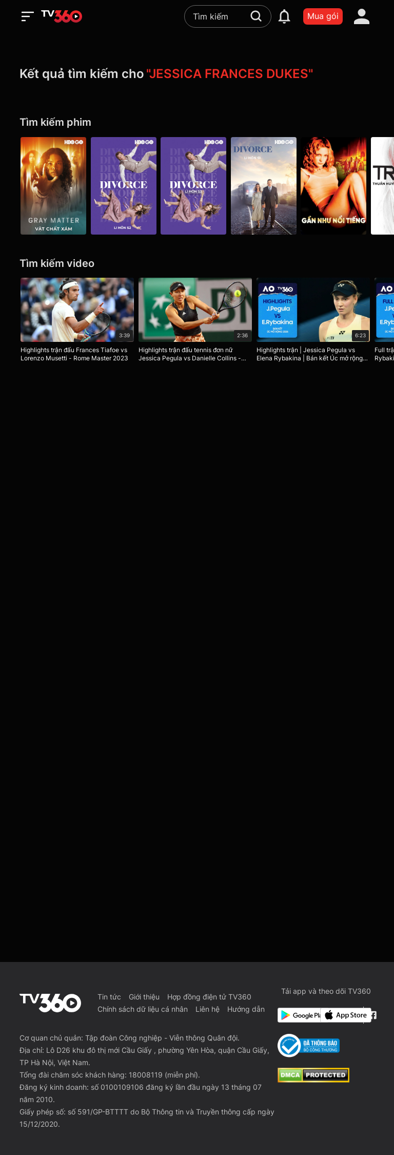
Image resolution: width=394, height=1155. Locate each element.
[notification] (284, 16)
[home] (61, 16)
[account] (362, 16)
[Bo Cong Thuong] (309, 1045)
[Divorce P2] (125, 186)
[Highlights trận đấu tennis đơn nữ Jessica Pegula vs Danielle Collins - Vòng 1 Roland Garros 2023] (196, 322)
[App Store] (339, 1015)
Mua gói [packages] (323, 16)
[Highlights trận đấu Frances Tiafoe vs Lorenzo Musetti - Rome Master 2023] (77, 322)
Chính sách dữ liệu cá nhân (142, 1009)
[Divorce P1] (269, 186)
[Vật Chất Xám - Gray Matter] (53, 186)
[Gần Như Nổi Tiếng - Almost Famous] (340, 186)
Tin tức (109, 996)
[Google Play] (297, 1015)
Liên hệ (207, 1009)
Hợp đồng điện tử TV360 (209, 996)
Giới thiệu (144, 996)
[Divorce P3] (197, 186)
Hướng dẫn (246, 1009)
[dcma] (313, 1079)
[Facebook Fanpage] (371, 1015)
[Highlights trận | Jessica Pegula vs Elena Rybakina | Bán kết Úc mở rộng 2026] (316, 322)
